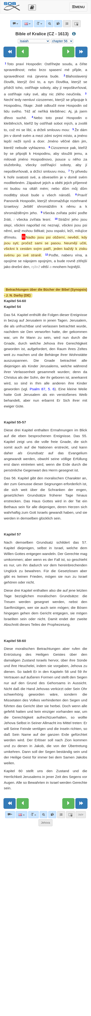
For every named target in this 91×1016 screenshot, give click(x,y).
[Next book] (81, 52)
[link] (52, 814)
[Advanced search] (43, 814)
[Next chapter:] (68, 52)
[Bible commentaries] (10, 814)
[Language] (21, 814)
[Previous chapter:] (23, 52)
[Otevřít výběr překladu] (32, 7)
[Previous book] (10, 52)
